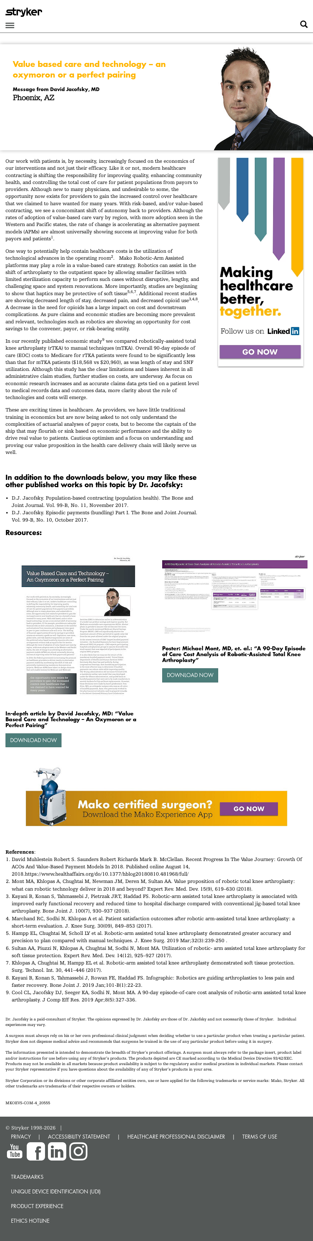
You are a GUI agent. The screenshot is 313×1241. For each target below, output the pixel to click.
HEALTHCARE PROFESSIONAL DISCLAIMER (176, 1136)
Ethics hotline (30, 1220)
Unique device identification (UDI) (56, 1191)
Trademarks (27, 1176)
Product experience (37, 1206)
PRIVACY (21, 1136)
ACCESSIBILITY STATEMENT (79, 1136)
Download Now (33, 740)
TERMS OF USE (259, 1136)
